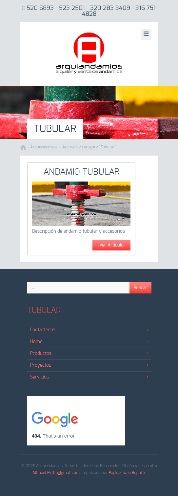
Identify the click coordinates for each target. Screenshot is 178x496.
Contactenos (89, 330)
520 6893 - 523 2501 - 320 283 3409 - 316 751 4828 (91, 11)
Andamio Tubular (81, 172)
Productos (89, 353)
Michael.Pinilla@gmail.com (56, 473)
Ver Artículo (111, 245)
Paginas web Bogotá (127, 473)
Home (89, 341)
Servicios (89, 377)
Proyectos (89, 365)
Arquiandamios (43, 147)
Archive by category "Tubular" (89, 147)
